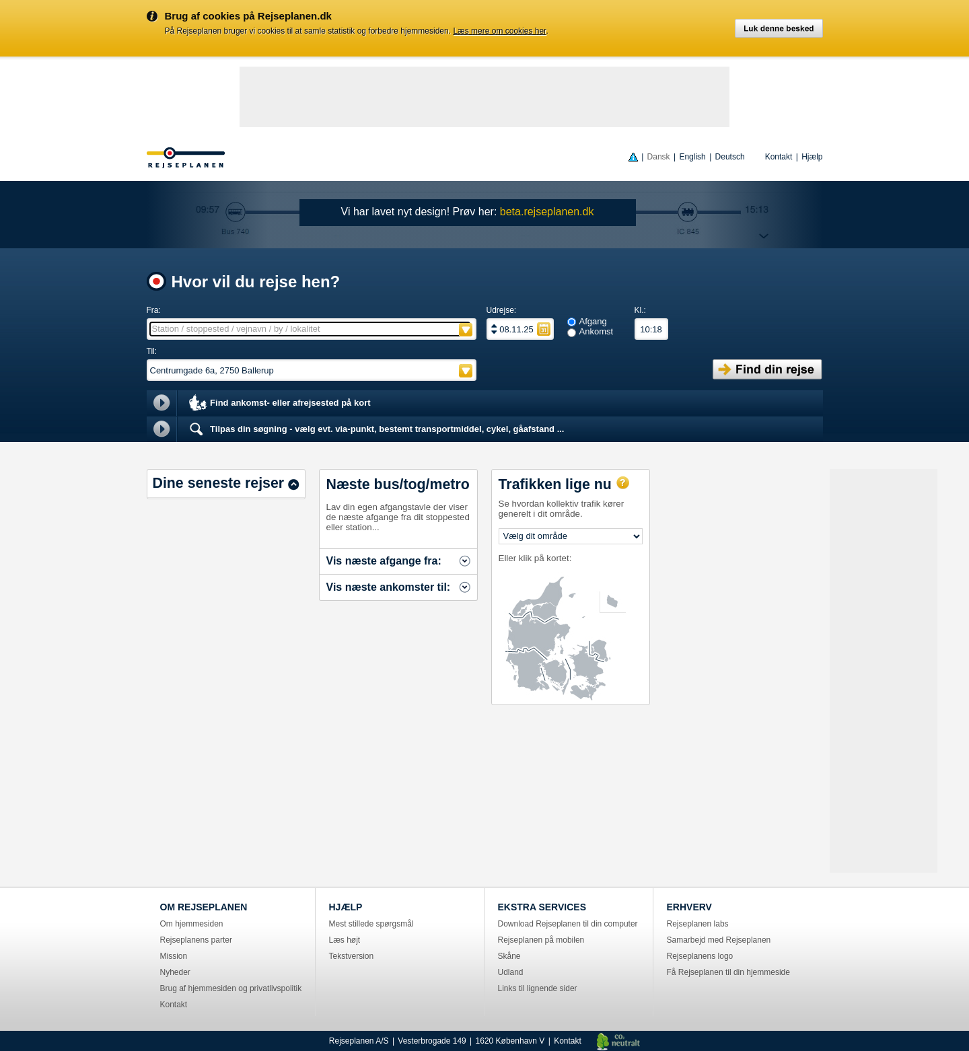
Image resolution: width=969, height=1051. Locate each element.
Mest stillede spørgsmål (371, 924)
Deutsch (730, 156)
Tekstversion (351, 956)
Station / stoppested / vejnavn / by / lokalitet (236, 329)
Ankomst (596, 331)
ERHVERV (689, 907)
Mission (174, 956)
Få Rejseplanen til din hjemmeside (728, 972)
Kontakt (779, 156)
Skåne (509, 956)
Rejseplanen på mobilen (541, 940)
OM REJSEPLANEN (204, 907)
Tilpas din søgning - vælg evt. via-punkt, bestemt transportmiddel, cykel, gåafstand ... (376, 429)
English (692, 156)
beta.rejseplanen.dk (547, 211)
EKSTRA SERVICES (542, 907)
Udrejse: (502, 310)
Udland (511, 972)
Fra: (154, 310)
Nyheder (175, 972)
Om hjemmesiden (191, 924)
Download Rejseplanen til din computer (568, 924)
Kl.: (640, 310)
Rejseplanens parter (196, 940)
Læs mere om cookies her (499, 31)
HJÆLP (346, 907)
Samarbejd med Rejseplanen (719, 940)
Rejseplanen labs (698, 924)
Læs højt (345, 940)
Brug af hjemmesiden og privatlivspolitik (231, 988)
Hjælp (811, 156)
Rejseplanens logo (700, 956)
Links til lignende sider (537, 988)
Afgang (593, 321)
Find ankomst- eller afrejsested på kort (279, 403)
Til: (152, 351)
